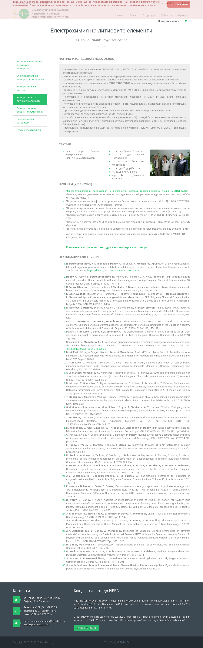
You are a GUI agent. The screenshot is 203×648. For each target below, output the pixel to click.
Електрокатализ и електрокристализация (30, 77)
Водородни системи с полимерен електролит (29, 65)
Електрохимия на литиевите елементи (28, 99)
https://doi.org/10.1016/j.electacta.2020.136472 (113, 270)
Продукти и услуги (168, 21)
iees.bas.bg (43, 624)
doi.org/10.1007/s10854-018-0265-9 (86, 348)
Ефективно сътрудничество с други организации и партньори (106, 247)
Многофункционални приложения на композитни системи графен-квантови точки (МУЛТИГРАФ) (127, 191)
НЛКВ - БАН (124, 642)
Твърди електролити (29, 130)
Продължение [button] (179, 4)
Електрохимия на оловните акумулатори (30, 110)
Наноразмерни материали (25, 121)
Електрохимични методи (26, 88)
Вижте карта (86, 627)
